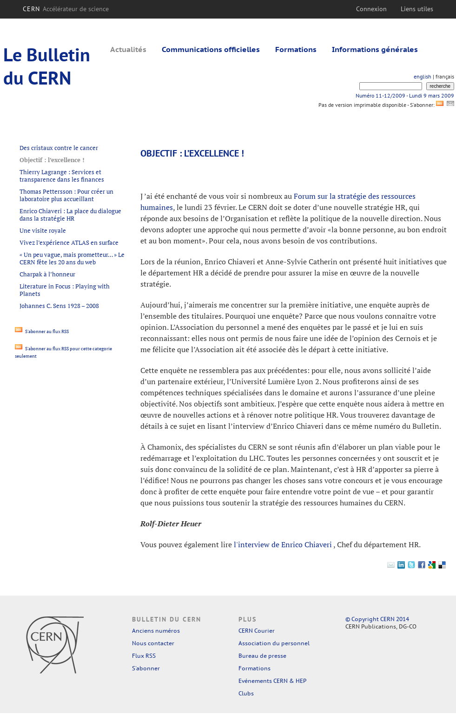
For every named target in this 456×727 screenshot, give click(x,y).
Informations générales (375, 49)
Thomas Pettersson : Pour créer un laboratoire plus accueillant (66, 195)
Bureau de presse (262, 655)
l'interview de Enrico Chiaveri (283, 544)
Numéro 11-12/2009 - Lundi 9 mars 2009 (405, 95)
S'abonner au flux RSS (42, 331)
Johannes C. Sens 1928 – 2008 (59, 305)
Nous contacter (153, 643)
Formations (296, 49)
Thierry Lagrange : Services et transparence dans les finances (62, 175)
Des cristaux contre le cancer (59, 148)
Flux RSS (144, 655)
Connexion (371, 9)
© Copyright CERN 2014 (377, 619)
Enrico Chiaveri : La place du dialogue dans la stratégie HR (70, 215)
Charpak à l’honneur (47, 274)
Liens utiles (417, 9)
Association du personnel (274, 643)
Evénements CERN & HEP (272, 680)
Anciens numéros (156, 630)
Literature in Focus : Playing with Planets (65, 290)
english (422, 76)
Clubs (246, 693)
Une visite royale (43, 230)
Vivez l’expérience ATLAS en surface (69, 242)
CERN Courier (256, 630)
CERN (66, 9)
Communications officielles (211, 49)
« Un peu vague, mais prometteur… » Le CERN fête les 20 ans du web (72, 258)
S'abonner (146, 668)
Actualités (128, 49)
